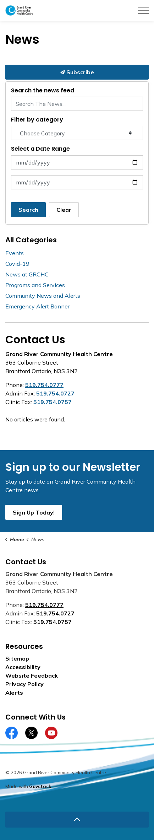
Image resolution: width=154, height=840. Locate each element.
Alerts (14, 692)
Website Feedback (31, 675)
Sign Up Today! (34, 512)
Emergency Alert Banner (37, 306)
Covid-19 (17, 263)
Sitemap (17, 658)
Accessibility (22, 667)
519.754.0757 (52, 401)
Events (14, 253)
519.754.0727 (55, 393)
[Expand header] (143, 10)
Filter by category (37, 119)
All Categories (31, 240)
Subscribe (77, 72)
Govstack (40, 786)
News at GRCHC (27, 274)
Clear (63, 209)
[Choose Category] (77, 133)
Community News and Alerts (42, 295)
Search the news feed (42, 90)
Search (28, 209)
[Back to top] (77, 820)
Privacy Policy (24, 684)
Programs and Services (35, 285)
